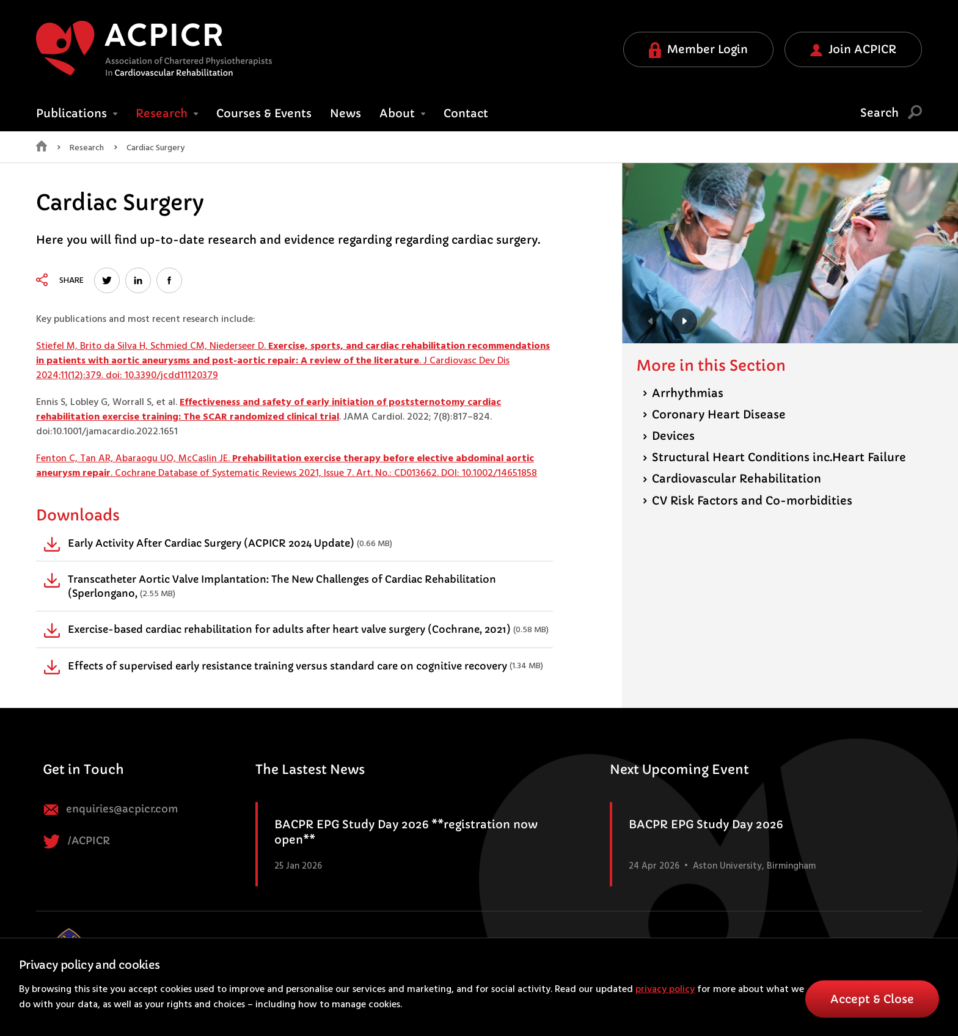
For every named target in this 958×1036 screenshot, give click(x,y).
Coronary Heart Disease (714, 414)
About (402, 113)
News (345, 113)
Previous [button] (651, 321)
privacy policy (665, 990)
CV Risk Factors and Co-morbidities (747, 500)
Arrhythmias (683, 393)
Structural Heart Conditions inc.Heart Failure (774, 457)
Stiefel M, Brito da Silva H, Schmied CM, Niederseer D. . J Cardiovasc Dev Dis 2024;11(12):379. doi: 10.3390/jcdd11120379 (293, 361)
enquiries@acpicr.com (110, 809)
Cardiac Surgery (155, 148)
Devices (669, 435)
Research (167, 113)
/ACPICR (76, 841)
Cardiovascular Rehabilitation (732, 478)
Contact (466, 113)
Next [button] (684, 321)
